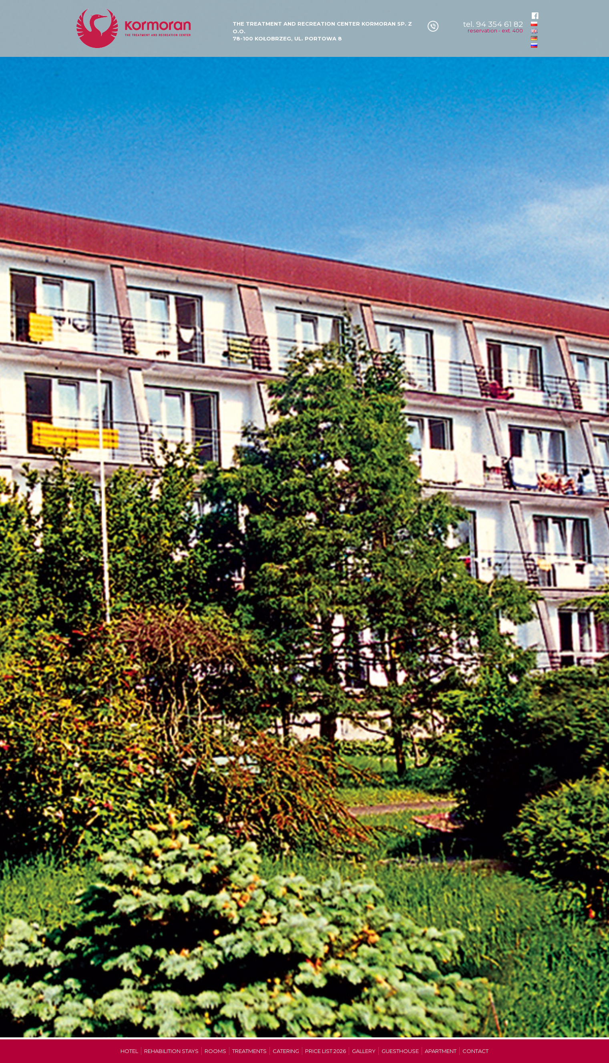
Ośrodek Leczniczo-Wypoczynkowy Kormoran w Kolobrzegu (134, 28)
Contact (475, 1051)
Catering (286, 1051)
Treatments (249, 1051)
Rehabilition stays (171, 1051)
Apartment (440, 1051)
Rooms (215, 1051)
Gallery (364, 1051)
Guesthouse (400, 1051)
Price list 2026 (325, 1051)
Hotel (129, 1051)
